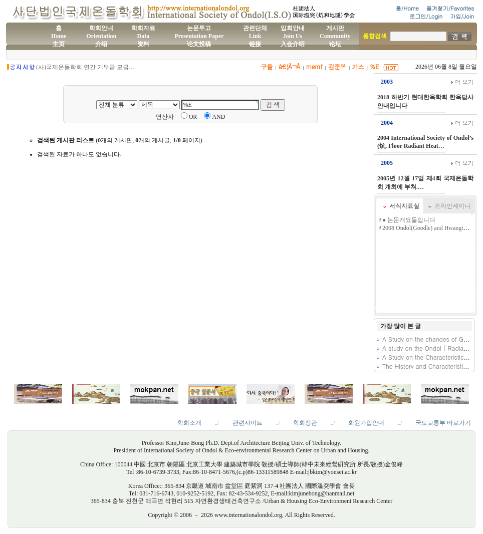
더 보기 (462, 82)
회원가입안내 (366, 422)
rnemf (314, 66)
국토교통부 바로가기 (443, 422)
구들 (267, 66)
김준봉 (337, 66)
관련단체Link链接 (255, 36)
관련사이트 (247, 422)
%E (374, 66)
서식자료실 (404, 205)
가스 (358, 66)
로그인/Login (425, 16)
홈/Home (407, 8)
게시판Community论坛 (335, 36)
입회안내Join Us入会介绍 (293, 36)
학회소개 (189, 422)
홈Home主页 (59, 36)
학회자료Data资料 (143, 36)
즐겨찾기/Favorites (450, 8)
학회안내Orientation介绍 (101, 36)
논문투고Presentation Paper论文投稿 (198, 36)
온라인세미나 (452, 205)
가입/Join (462, 16)
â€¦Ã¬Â (289, 66)
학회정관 (305, 422)
